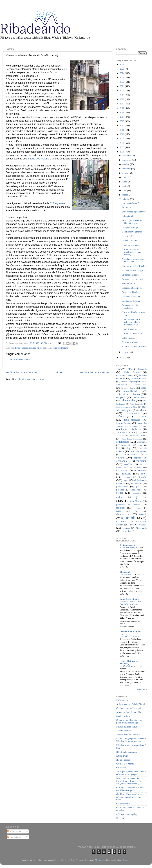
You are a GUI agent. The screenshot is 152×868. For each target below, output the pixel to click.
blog (128, 448)
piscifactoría (135, 489)
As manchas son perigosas (133, 270)
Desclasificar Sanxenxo (130, 636)
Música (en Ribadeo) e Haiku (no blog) (132, 221)
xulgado (126, 528)
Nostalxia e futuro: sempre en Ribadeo (134, 260)
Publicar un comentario (19, 359)
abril (125, 190)
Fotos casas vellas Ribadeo (134, 266)
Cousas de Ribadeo (130, 292)
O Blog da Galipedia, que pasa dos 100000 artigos (130, 789)
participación (122, 486)
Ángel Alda (141, 528)
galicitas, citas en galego (127, 814)
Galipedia (120, 397)
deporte (137, 457)
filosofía (126, 473)
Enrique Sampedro (128, 381)
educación (141, 460)
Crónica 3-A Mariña (125, 763)
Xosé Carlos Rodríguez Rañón (131, 435)
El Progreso (56, 203)
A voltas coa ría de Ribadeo (134, 346)
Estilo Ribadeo (128, 338)
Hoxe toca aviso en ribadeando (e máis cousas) (131, 252)
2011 (122, 130)
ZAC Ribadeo (126, 574)
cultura (120, 457)
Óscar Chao (126, 531)
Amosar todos (142, 689)
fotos (144, 473)
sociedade (47, 348)
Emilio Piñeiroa (139, 378)
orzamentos (136, 483)
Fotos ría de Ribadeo (128, 394)
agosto (126, 173)
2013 (122, 121)
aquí (64, 69)
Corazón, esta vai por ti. (132, 279)
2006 (122, 151)
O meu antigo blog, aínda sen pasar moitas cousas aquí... (129, 721)
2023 (122, 77)
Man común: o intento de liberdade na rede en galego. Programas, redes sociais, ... (128, 781)
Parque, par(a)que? (130, 203)
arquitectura (122, 441)
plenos (119, 492)
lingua (125, 480)
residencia (120, 508)
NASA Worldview (128, 666)
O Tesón (141, 416)
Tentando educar (128, 545)
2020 (122, 90)
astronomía (142, 442)
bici (118, 448)
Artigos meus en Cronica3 (128, 734)
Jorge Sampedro (136, 404)
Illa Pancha (128, 400)
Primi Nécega (132, 426)
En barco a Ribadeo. (131, 275)
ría (136, 511)
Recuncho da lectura (131, 429)
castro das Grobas (138, 451)
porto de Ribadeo (134, 501)
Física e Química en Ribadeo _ (129, 662)
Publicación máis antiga (94, 372)
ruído (39, 348)
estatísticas (122, 470)
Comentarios (14, 837)
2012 (122, 125)
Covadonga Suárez (125, 375)
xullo (125, 177)
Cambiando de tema (131, 296)
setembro (127, 168)
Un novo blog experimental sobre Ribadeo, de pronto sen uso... (131, 739)
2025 (122, 69)
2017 (122, 103)
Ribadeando (125, 572)
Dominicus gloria (129, 329)
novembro (127, 160)
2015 (122, 112)
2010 (122, 134)
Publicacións (14, 831)
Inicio (58, 372)
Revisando (126, 207)
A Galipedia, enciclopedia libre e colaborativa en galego (131, 773)
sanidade (143, 514)
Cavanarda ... (122, 767)
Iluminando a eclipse (129, 547)
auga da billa (126, 445)
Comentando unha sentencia (130, 306)
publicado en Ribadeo (128, 504)
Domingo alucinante (131, 245)
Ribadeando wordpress (126, 752)
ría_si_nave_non (123, 514)
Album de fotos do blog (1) (128, 712)
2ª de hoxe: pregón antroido (134, 211)
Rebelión (120, 818)
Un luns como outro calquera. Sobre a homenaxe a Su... (131, 322)
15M (118, 369)
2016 (122, 108)
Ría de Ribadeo (123, 760)
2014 (122, 117)
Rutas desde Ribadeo (130, 599)
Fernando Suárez (128, 388)
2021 (122, 86)
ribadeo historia (123, 716)
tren (132, 524)
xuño (125, 181)
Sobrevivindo (128, 216)
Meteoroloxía (133, 413)
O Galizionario (123, 803)
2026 (122, 64)
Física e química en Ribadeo (129, 726)
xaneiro (126, 352)
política (32, 348)
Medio (143, 410)
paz (137, 486)
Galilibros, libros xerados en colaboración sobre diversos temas (129, 797)
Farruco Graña (140, 385)
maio (125, 186)
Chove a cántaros (129, 240)
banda (139, 445)
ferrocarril (142, 470)
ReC (145, 426)
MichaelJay (100, 860)
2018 (122, 99)
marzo (126, 194)
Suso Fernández (123, 432)
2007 (122, 147)
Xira (140, 432)
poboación (137, 493)
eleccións (128, 464)
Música (120, 416)
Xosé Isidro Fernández (132, 439)
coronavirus (130, 454)
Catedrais (142, 369)
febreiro (126, 199)
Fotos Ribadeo (21, 348)
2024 (122, 73)
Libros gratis (122, 756)
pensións (120, 489)
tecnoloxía (121, 521)
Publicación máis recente (21, 372)
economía (121, 460)
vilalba (143, 524)
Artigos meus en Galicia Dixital (130, 704)
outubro (126, 164)
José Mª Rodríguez (131, 408)
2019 (122, 95)
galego (127, 477)
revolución (138, 508)
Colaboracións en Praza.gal (128, 708)
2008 (122, 143)
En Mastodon (122, 700)
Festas (144, 388)
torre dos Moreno (60, 348)
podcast (119, 497)
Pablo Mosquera (132, 420)
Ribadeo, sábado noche (132, 288)
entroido (137, 467)
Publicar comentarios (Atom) (32, 379)
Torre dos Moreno (39, 158)
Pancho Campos (123, 423)
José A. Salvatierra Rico (126, 407)
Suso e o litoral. (129, 283)
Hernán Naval (140, 397)
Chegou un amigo (130, 227)
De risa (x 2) (127, 236)
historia (143, 476)
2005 (122, 357)
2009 (122, 138)
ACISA (129, 369)
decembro (127, 155)
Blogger (126, 860)
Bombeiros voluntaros (132, 231)
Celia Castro (131, 372)
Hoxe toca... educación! (132, 333)
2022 (122, 82)
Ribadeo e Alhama (130, 342)
